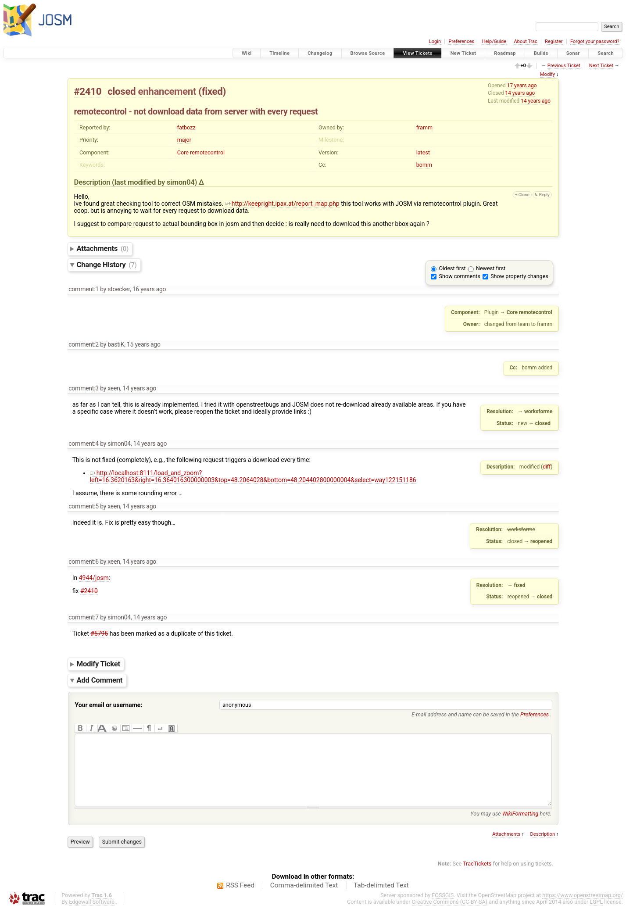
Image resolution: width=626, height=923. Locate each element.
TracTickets (477, 876)
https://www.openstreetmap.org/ (582, 908)
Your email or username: (109, 704)
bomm (424, 164)
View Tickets (417, 53)
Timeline (279, 53)
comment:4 (83, 443)
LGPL (596, 915)
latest (423, 152)
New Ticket (463, 53)
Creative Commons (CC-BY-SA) (450, 915)
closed (121, 91)
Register (553, 41)
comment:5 (83, 506)
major (184, 139)
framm (424, 127)
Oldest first (452, 268)
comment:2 (83, 344)
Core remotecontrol (201, 152)
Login (435, 41)
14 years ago (520, 93)
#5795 (99, 633)
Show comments (459, 276)
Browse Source (368, 53)
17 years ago (522, 85)
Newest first (490, 268)
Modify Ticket (98, 663)
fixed (212, 91)
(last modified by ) (155, 182)
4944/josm (94, 577)
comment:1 (83, 289)
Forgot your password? (594, 41)
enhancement (167, 91)
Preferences (461, 41)
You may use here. (510, 826)
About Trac (525, 41)
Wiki (247, 53)
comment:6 (83, 561)
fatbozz (186, 127)
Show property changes (519, 276)
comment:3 (83, 388)
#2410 (88, 91)
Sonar (573, 53)
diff (547, 467)
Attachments (103, 248)
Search (605, 53)
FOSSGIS (443, 908)
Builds (541, 53)
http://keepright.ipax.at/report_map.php (282, 203)
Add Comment (100, 680)
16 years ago (149, 289)
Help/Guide (494, 41)
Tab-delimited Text (381, 898)
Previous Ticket (563, 65)
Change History (107, 264)
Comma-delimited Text (304, 898)
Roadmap (505, 53)
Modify (547, 74)
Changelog (320, 53)
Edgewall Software (91, 915)
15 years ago (144, 344)
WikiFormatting (520, 826)
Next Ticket (601, 65)
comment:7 (83, 617)
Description (542, 847)
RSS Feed (240, 898)
